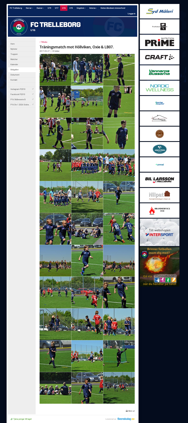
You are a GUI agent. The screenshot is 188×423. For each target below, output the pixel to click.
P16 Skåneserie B (22, 99)
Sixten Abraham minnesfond (113, 8)
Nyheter (14, 49)
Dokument (15, 75)
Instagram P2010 (22, 89)
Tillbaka (43, 42)
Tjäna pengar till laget (21, 419)
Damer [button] (40, 8)
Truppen (14, 54)
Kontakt (14, 80)
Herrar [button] (29, 8)
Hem (13, 44)
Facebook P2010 (22, 94)
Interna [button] (93, 8)
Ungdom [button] (81, 8)
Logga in (131, 14)
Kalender (14, 64)
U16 (64, 8)
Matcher (14, 59)
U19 (49, 8)
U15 (71, 8)
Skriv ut (130, 411)
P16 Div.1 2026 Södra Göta (22, 105)
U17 (56, 8)
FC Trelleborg (16, 8)
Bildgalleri (15, 70)
